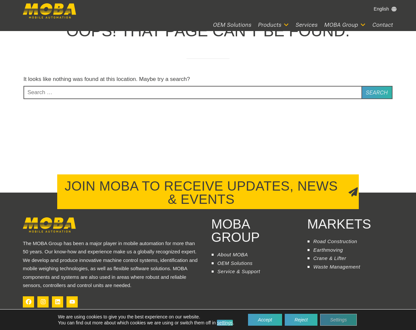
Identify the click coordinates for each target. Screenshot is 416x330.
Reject (301, 319)
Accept (265, 319)
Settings (338, 319)
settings (225, 322)
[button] (274, 24)
